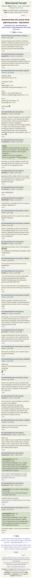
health (18, 561)
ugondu (26, 70)
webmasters (9, 564)
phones (21, 559)
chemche (27, 346)
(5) (16, 567)
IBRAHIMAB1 (5, 200)
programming (16, 564)
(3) (13, 567)
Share (3, 50)
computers (16, 559)
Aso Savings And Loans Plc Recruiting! (11, 545)
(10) (24, 567)
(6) (18, 567)
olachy (24, 35)
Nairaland (4, 569)
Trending (11, 8)
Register (14, 6)
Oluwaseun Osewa (25, 569)
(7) (19, 567)
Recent (17, 8)
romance (11, 559)
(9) (22, 567)
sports (28, 559)
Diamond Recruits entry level (10, 35)
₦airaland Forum (16, 3)
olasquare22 (5, 455)
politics (9, 558)
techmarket (23, 564)
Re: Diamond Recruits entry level (11, 54)
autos (19, 558)
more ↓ (16, 159)
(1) (10, 567)
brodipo (26, 295)
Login (19, 6)
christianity (6, 563)
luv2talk (3, 243)
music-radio (21, 563)
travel (25, 559)
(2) (11, 558)
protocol (4, 332)
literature (26, 563)
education (4, 559)
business (15, 558)
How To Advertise (21, 571)
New (21, 8)
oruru (26, 210)
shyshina (4, 172)
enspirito (27, 223)
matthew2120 (5, 434)
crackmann (4, 142)
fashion (14, 561)
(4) (15, 567)
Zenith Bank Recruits (16, 542)
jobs (23, 558)
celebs (10, 563)
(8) (21, 567)
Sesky (26, 377)
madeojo (27, 420)
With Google (25, 6)
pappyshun (4, 56)
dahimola (27, 359)
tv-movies (15, 563)
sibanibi (26, 258)
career (28, 558)
